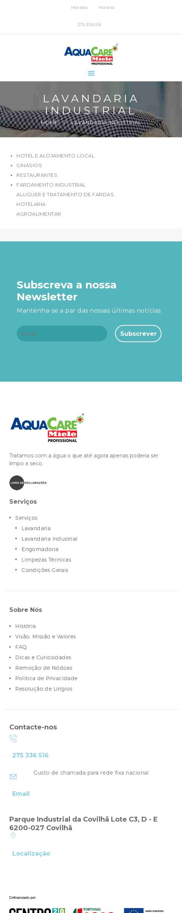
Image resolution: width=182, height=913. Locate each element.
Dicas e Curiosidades (43, 657)
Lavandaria (36, 528)
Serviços (26, 518)
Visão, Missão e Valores (46, 637)
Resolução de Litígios (44, 689)
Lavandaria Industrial (50, 539)
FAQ (21, 647)
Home (49, 122)
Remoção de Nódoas (44, 668)
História (25, 626)
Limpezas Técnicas (47, 560)
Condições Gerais (45, 570)
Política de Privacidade (47, 678)
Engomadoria (40, 549)
